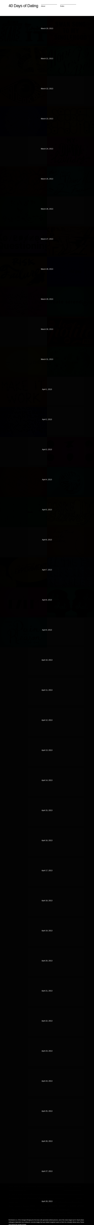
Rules (62, 6)
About (43, 6)
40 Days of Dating (23, 6)
